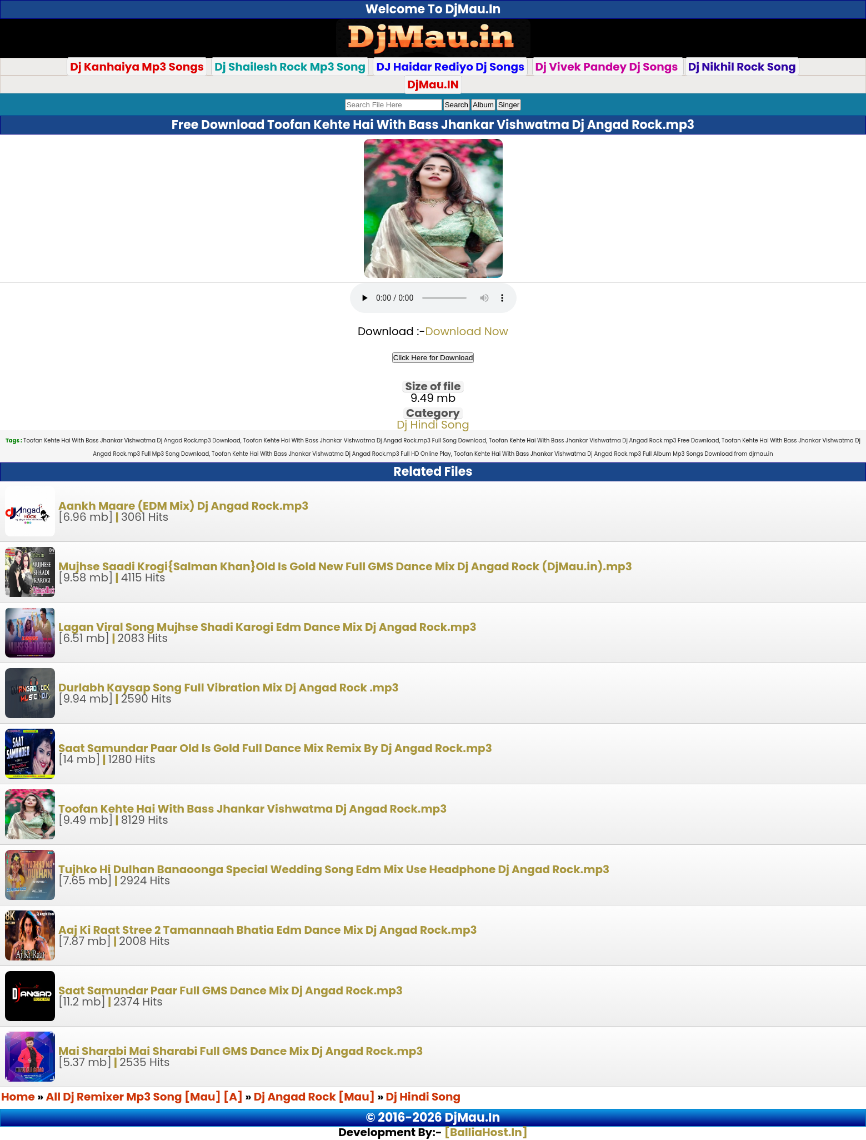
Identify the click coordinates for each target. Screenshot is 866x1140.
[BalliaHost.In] (485, 1132)
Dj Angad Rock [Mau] (314, 1096)
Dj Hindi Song (433, 424)
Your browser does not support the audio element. (433, 298)
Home (18, 1096)
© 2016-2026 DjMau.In (433, 1117)
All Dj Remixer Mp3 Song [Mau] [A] (146, 1096)
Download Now (467, 331)
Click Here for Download (433, 358)
